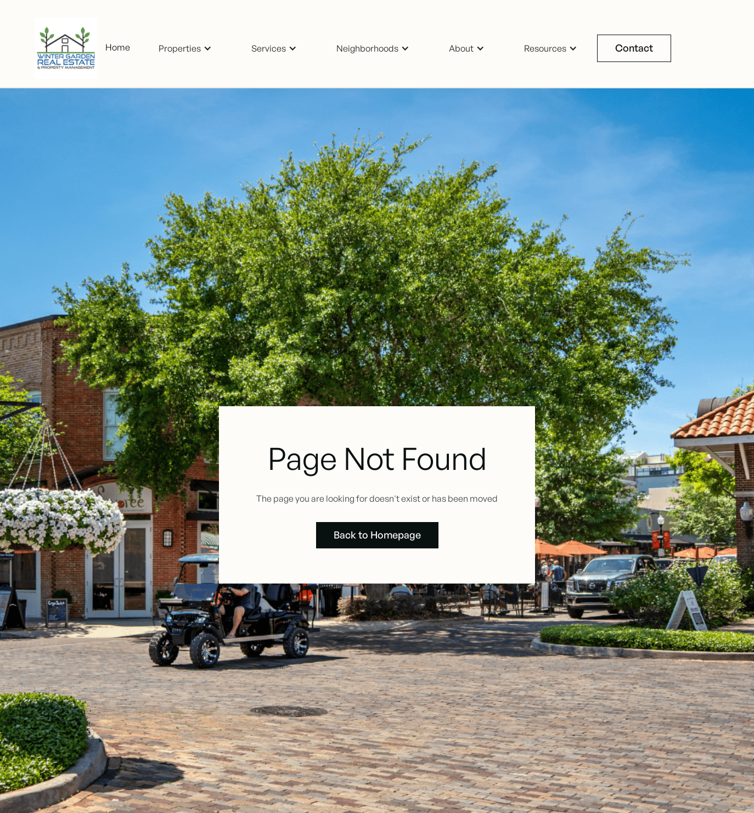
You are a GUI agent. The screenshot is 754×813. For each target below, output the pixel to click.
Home (117, 47)
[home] (70, 48)
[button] (185, 48)
